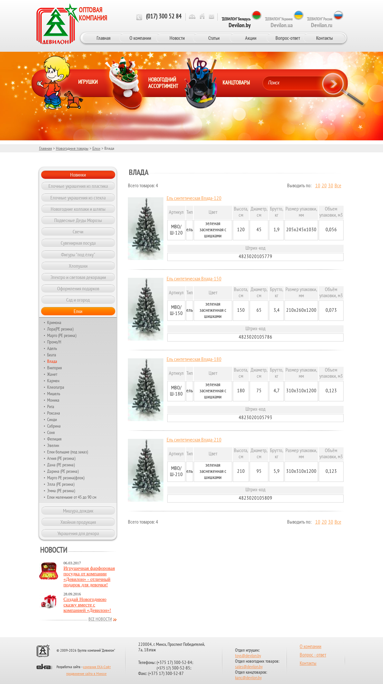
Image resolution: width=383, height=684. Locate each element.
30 (330, 186)
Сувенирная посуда (78, 243)
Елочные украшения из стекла (78, 197)
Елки (96, 148)
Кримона (54, 322)
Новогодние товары (72, 148)
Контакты (324, 38)
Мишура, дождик (78, 510)
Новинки (78, 174)
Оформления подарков (78, 288)
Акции (250, 38)
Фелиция (54, 439)
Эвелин (53, 445)
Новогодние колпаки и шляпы (78, 209)
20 (324, 186)
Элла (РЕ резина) (60, 484)
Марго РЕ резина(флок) (65, 477)
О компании (140, 38)
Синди (52, 419)
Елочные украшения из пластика (78, 186)
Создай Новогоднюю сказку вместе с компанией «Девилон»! (87, 605)
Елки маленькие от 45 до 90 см (71, 497)
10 (317, 186)
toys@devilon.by (248, 656)
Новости (177, 38)
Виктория (54, 367)
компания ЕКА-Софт (97, 667)
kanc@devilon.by (248, 678)
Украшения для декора (78, 533)
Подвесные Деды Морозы (78, 220)
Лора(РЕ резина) (60, 329)
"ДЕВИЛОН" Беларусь (236, 22)
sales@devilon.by (249, 667)
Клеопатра (55, 387)
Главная (103, 38)
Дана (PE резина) (61, 464)
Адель (52, 348)
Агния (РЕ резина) (61, 458)
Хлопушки (78, 266)
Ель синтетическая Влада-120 (194, 198)
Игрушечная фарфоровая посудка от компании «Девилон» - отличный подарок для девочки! (89, 576)
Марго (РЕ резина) (61, 335)
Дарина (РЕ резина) (62, 471)
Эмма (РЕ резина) (61, 490)
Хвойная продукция (78, 522)
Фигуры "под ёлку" (78, 254)
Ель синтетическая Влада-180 (194, 359)
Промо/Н (54, 342)
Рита (50, 406)
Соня (51, 432)
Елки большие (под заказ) (67, 452)
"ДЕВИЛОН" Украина (279, 22)
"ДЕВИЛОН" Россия (319, 22)
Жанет (52, 374)
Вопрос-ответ (287, 38)
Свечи (78, 231)
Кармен (53, 380)
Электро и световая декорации (78, 277)
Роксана (53, 413)
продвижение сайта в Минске (86, 674)
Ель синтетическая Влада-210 (194, 440)
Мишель (53, 393)
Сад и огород (78, 300)
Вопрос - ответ (313, 655)
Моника (53, 400)
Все (338, 186)
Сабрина (54, 426)
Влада (52, 361)
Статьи (214, 38)
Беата (51, 355)
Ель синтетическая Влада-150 (194, 279)
